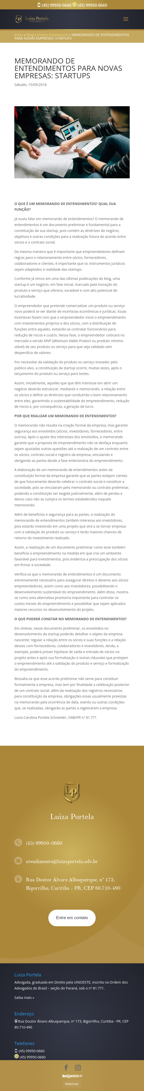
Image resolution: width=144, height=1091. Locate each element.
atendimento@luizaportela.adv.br (62, 861)
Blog (30, 34)
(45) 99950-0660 (54, 5)
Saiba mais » (24, 997)
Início (18, 34)
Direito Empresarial (52, 34)
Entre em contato (72, 917)
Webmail (71, 1084)
